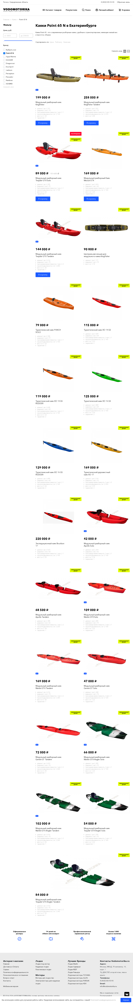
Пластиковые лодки (43, 969)
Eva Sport (9, 67)
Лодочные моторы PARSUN (78, 981)
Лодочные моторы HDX (77, 983)
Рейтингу (58, 42)
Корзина (126, 10)
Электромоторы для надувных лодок (48, 982)
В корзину (43, 123)
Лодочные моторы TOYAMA (79, 975)
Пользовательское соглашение (15, 975)
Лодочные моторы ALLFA (78, 978)
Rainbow (9, 80)
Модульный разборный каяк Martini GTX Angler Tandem (48, 829)
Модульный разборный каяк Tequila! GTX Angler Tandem (48, 900)
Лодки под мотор (43, 964)
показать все (8, 87)
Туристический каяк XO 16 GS (97, 401)
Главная (6, 19)
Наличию (66, 42)
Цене (52, 42)
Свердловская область (19, 2)
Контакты (7, 981)
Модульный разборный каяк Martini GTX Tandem (48, 687)
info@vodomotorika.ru (108, 986)
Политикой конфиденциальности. (103, 1000)
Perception (10, 73)
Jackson (9, 70)
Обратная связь (123, 2)
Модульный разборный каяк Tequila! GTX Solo (48, 179)
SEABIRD (9, 84)
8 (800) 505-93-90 (107, 2)
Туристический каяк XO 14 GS (97, 330)
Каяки (14, 19)
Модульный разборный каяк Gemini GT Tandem (48, 758)
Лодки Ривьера (74, 972)
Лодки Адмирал (74, 967)
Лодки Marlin (73, 964)
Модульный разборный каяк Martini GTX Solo (97, 615)
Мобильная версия (10, 986)
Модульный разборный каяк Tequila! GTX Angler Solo (97, 829)
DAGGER (9, 60)
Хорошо (126, 1000)
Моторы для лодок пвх (45, 978)
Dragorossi (10, 63)
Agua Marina (11, 57)
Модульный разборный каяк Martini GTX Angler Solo (97, 758)
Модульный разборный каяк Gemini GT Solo (97, 687)
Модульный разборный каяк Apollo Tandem (48, 615)
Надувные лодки (42, 967)
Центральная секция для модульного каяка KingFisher (97, 255)
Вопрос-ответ (8, 978)
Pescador (9, 77)
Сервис (6, 969)
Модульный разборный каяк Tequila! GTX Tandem (48, 255)
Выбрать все (11, 50)
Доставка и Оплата (11, 967)
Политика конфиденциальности (15, 972)
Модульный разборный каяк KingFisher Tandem (97, 103)
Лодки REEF (72, 969)
